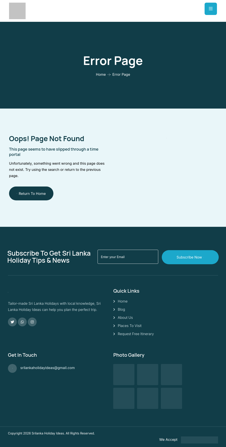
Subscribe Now (193, 257)
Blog (121, 309)
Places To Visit (129, 325)
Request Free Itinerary (136, 333)
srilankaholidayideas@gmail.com (47, 367)
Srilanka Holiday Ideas (48, 433)
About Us (125, 317)
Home (101, 74)
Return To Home (31, 193)
